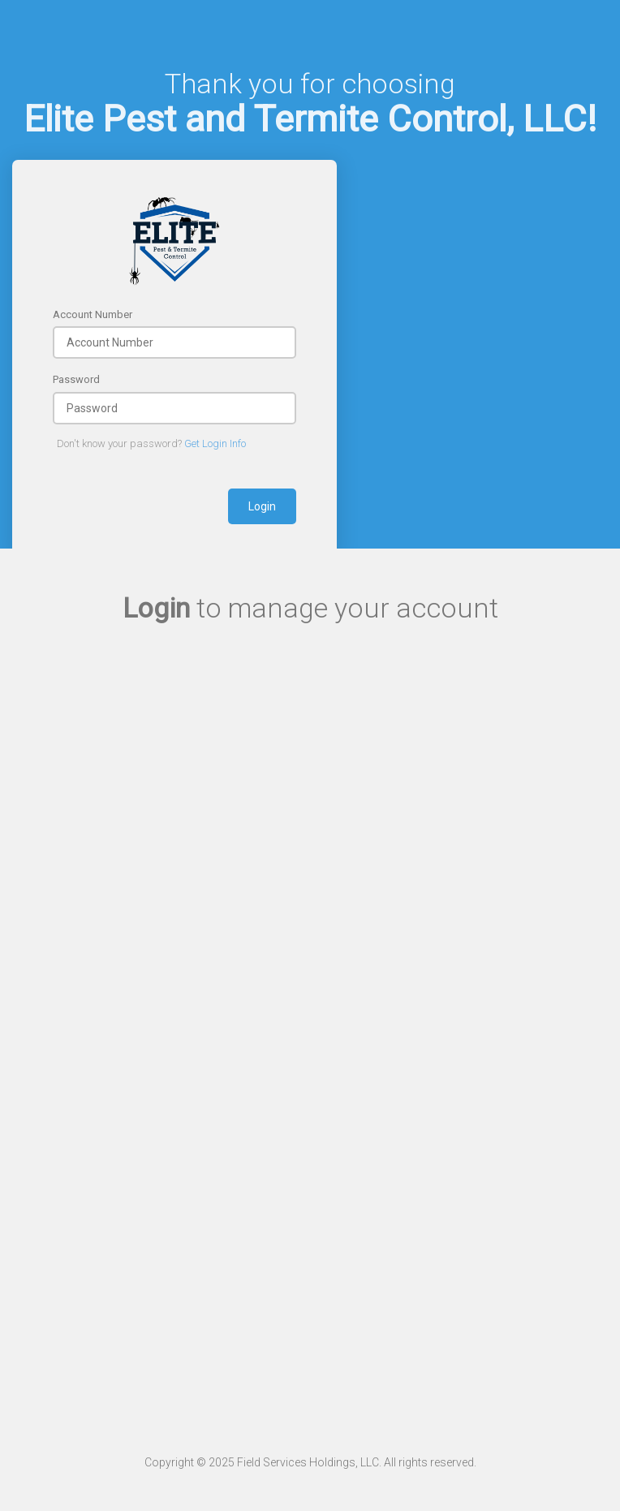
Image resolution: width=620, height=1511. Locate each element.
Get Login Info (215, 443)
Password (76, 379)
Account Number (92, 314)
